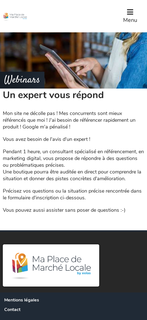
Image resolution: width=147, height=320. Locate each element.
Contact (12, 310)
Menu (130, 20)
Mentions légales (21, 300)
